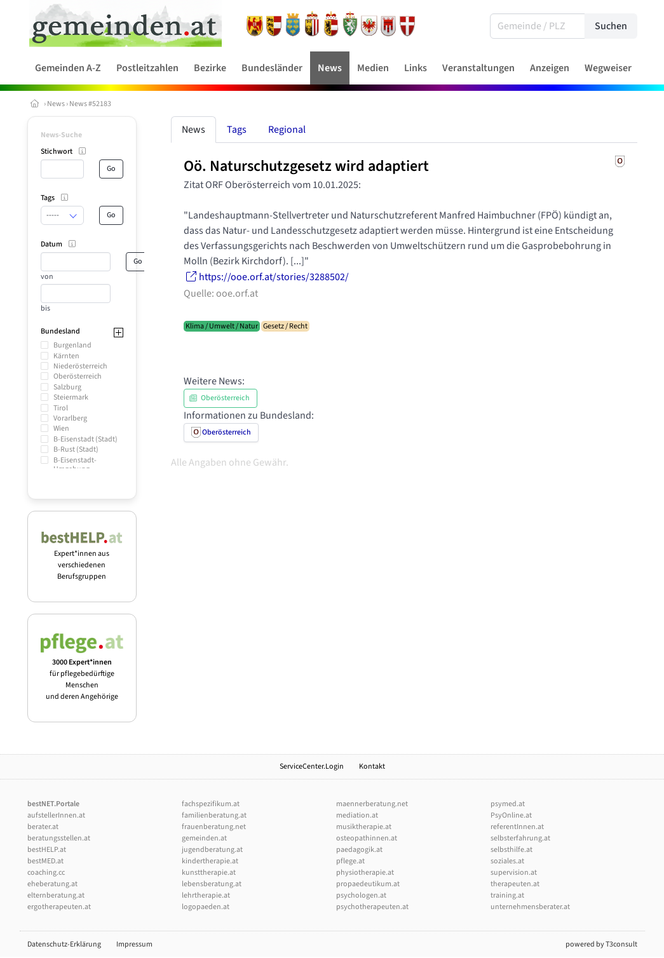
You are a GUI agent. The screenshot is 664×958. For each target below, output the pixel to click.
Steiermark (70, 397)
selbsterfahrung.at (520, 838)
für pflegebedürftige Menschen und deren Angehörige (82, 673)
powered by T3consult (601, 944)
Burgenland (72, 345)
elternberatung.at (56, 895)
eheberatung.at (52, 884)
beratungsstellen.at (58, 838)
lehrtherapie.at (206, 895)
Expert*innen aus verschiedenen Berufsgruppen (82, 559)
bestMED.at (45, 861)
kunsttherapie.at (209, 872)
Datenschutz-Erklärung (64, 944)
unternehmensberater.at (530, 906)
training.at (507, 895)
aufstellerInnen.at (56, 815)
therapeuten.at (515, 884)
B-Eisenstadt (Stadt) (85, 439)
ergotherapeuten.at (59, 906)
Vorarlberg (70, 418)
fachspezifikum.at (211, 804)
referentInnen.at (517, 826)
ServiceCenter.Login (312, 766)
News (56, 103)
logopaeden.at (205, 906)
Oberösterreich (77, 376)
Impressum (134, 944)
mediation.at (357, 815)
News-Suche (61, 135)
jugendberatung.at (212, 849)
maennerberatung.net (372, 804)
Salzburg (67, 387)
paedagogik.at (359, 849)
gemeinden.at (204, 838)
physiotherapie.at (365, 872)
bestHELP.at (46, 849)
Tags (237, 130)
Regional (287, 130)
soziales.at (507, 861)
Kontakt (372, 766)
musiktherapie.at (363, 826)
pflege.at (350, 861)
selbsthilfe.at (511, 849)
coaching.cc (46, 872)
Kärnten (66, 356)
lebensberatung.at (211, 884)
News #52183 (90, 103)
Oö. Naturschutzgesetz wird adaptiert (306, 166)
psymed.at (508, 804)
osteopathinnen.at (366, 838)
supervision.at (514, 872)
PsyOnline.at (511, 815)
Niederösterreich (80, 366)
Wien (61, 428)
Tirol (60, 408)
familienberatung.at (214, 815)
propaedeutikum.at (368, 884)
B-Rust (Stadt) (75, 449)
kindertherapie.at (210, 861)
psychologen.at (361, 895)
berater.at (42, 826)
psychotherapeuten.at (372, 906)
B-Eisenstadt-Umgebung (75, 465)
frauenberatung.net (214, 826)
